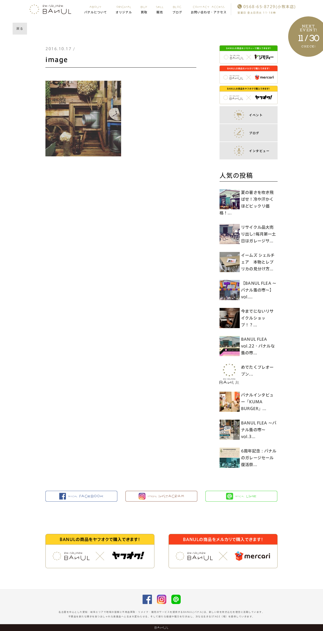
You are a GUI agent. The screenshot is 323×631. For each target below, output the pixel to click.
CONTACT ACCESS (209, 9)
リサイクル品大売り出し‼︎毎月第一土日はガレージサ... (259, 234)
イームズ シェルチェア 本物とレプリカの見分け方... (259, 262)
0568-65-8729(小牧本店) (266, 7)
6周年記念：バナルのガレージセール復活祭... (258, 458)
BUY (144, 9)
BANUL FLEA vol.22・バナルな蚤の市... (259, 346)
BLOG (177, 9)
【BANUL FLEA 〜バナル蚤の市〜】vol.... (259, 290)
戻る (19, 28)
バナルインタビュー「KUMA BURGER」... (258, 402)
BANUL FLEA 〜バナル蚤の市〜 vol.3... (258, 430)
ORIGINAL (124, 9)
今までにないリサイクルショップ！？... (258, 318)
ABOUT (95, 9)
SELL (160, 9)
